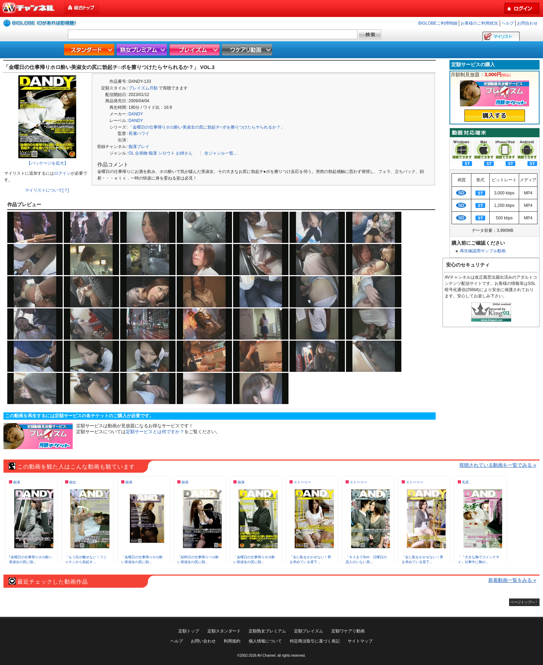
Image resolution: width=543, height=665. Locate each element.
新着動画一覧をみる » (512, 580)
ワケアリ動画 (248, 49)
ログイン (62, 173)
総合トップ (82, 7)
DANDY (135, 114)
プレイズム (195, 49)
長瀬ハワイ (138, 133)
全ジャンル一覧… (221, 153)
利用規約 (232, 641)
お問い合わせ (203, 641)
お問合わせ (527, 23)
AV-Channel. (266, 655)
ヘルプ (507, 23)
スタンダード (90, 49)
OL (131, 153)
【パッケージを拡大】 (47, 163)
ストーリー (302, 482)
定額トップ (188, 631)
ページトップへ (522, 602)
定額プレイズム (308, 631)
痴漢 (153, 153)
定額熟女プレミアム (267, 631)
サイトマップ (360, 641)
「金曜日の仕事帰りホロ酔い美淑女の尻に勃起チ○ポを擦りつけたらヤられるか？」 (206, 127)
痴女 (72, 482)
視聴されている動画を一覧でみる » (497, 465)
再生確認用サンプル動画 (483, 250)
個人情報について (265, 641)
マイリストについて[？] (47, 190)
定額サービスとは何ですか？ (155, 431)
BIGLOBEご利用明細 (437, 23)
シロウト (166, 153)
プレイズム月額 (143, 88)
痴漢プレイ (138, 146)
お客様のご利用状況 (479, 23)
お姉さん (184, 153)
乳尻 (465, 482)
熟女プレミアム (143, 49)
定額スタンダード (224, 631)
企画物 (141, 153)
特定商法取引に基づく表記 (315, 641)
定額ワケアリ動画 (348, 631)
